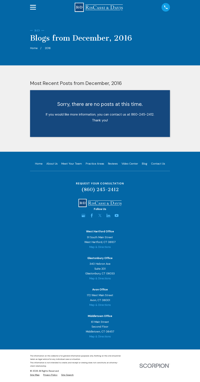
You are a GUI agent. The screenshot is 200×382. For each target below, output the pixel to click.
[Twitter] (100, 215)
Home (39, 163)
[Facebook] (92, 215)
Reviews (113, 163)
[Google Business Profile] (83, 215)
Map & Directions (100, 247)
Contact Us (158, 163)
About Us (52, 163)
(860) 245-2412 (100, 189)
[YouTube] (117, 215)
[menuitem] (35, 375)
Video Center (130, 163)
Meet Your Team (71, 163)
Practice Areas (95, 163)
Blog (144, 163)
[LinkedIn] (108, 215)
